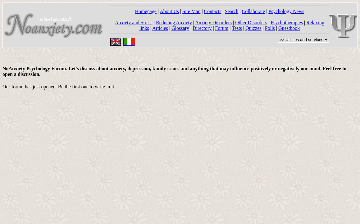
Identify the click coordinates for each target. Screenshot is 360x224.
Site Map (191, 11)
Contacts (212, 11)
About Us (169, 11)
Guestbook (289, 28)
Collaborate (253, 11)
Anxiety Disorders (213, 22)
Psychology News (286, 11)
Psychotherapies (287, 22)
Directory (202, 28)
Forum (222, 28)
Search (232, 11)
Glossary (180, 28)
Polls (270, 28)
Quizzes (253, 28)
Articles (160, 28)
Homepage (146, 11)
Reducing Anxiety (174, 22)
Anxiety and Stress (134, 22)
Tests (237, 28)
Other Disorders (251, 22)
